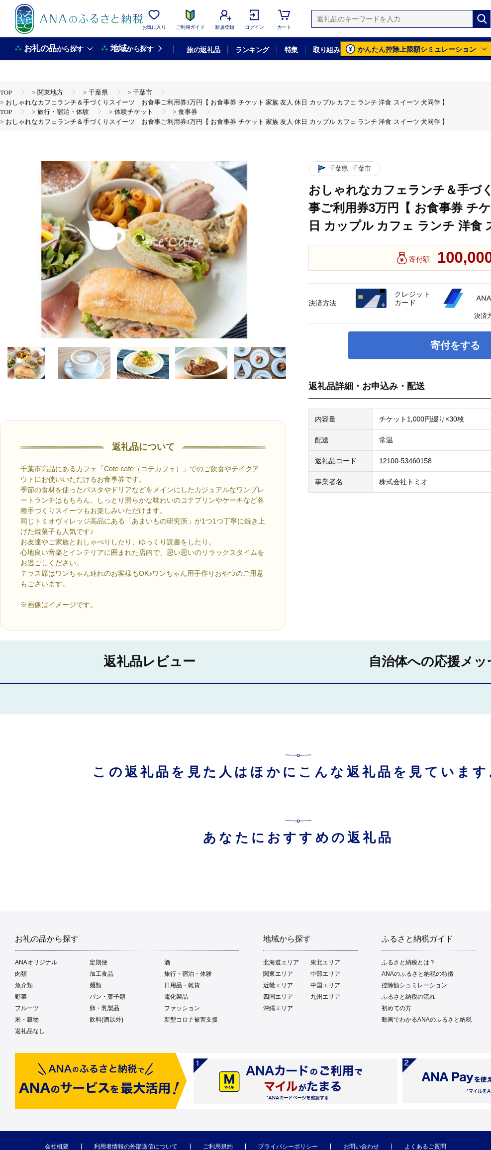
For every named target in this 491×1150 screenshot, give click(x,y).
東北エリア (325, 962)
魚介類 (24, 985)
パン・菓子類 (107, 996)
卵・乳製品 (104, 1008)
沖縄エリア (278, 1008)
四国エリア (278, 996)
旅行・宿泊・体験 (188, 973)
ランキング (252, 50)
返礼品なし (30, 1031)
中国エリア (325, 985)
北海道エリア (281, 962)
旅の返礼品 (203, 50)
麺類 (95, 985)
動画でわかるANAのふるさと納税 (427, 1019)
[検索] (482, 19)
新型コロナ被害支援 (191, 1019)
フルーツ (27, 1008)
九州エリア (325, 996)
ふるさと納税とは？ (408, 962)
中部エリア (325, 973)
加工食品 (101, 973)
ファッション (182, 1008)
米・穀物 (27, 1019)
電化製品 (176, 996)
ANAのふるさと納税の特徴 (418, 973)
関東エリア (278, 973)
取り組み (326, 50)
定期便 (98, 962)
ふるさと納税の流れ (408, 996)
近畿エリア (278, 985)
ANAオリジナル (36, 962)
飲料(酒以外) (106, 1019)
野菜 (21, 996)
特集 (291, 50)
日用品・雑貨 (182, 985)
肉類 (21, 973)
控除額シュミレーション (414, 985)
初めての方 (396, 1008)
